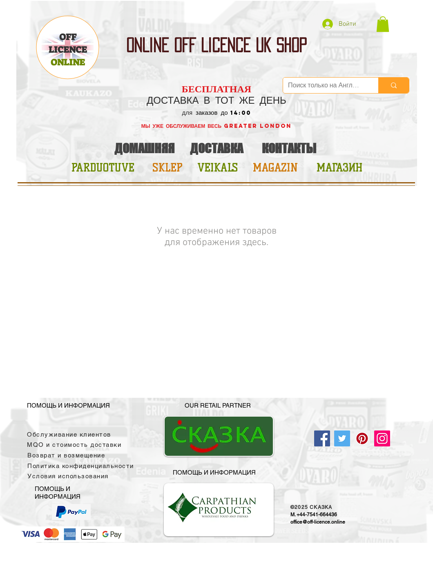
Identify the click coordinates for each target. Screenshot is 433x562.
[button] (382, 24)
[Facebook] (322, 438)
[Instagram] (382, 438)
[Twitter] (342, 438)
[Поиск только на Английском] (324, 85)
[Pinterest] (362, 438)
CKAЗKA (321, 507)
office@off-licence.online (317, 522)
